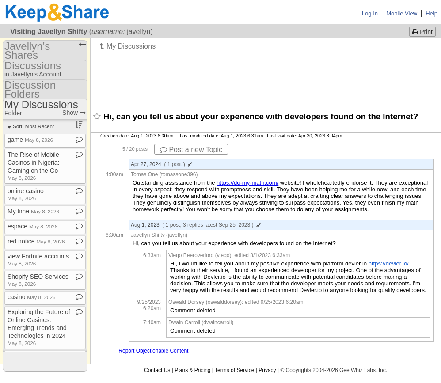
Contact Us (157, 370)
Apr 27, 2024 (161, 164)
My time (33, 211)
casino (32, 296)
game (30, 139)
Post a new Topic (191, 149)
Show (74, 112)
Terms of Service (234, 370)
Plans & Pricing (192, 370)
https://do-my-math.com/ (247, 182)
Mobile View (401, 13)
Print (422, 31)
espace (32, 226)
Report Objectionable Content (153, 351)
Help (431, 13)
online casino (26, 194)
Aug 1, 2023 (196, 225)
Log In (370, 13)
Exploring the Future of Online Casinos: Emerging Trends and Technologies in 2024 (39, 327)
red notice (36, 241)
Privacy (267, 370)
